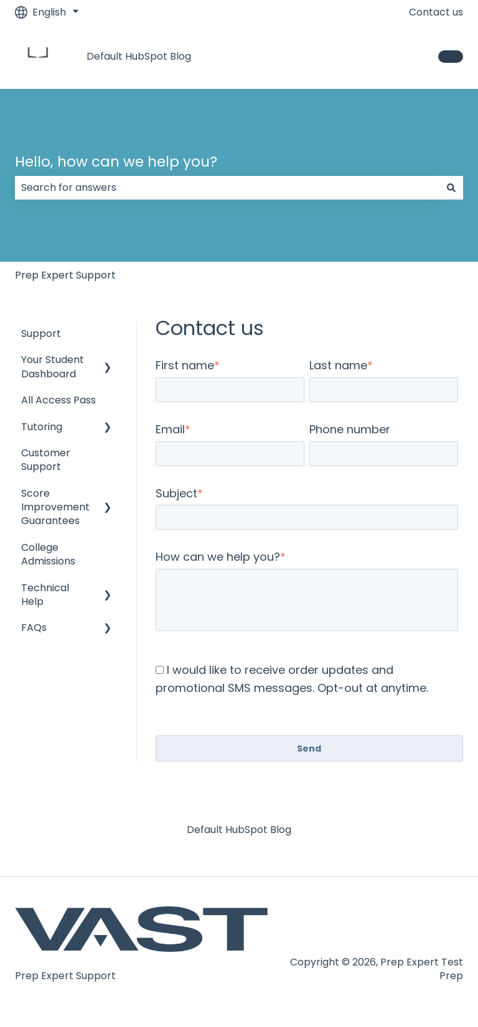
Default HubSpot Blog (139, 56)
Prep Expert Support (65, 275)
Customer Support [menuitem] (45, 460)
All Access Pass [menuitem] (58, 400)
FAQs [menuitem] (34, 627)
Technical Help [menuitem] (45, 595)
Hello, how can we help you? (116, 162)
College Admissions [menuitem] (48, 554)
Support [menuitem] (41, 333)
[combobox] (227, 188)
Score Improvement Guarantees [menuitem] (55, 507)
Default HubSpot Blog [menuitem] (239, 829)
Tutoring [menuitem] (41, 427)
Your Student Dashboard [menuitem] (52, 366)
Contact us (436, 12)
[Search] (451, 188)
